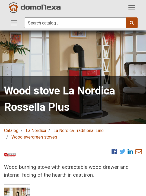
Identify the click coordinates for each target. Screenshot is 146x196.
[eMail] (138, 151)
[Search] (132, 22)
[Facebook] (114, 151)
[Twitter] (122, 151)
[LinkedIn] (130, 151)
